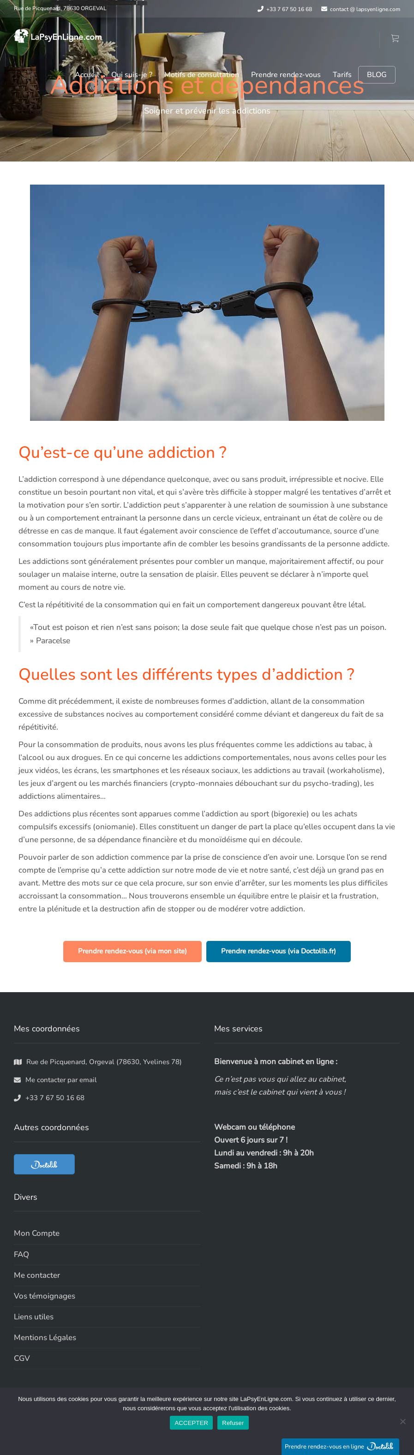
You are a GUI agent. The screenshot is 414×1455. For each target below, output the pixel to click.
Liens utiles (34, 1316)
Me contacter (37, 1275)
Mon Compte (37, 1233)
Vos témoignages (44, 1296)
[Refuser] (402, 1421)
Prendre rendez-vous (286, 75)
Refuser (233, 1422)
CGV (22, 1358)
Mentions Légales (45, 1337)
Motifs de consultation (201, 75)
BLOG (377, 74)
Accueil (87, 75)
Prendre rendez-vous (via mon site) (132, 951)
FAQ (21, 1254)
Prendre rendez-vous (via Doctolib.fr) (278, 951)
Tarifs (342, 75)
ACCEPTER (191, 1422)
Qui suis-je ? (131, 75)
